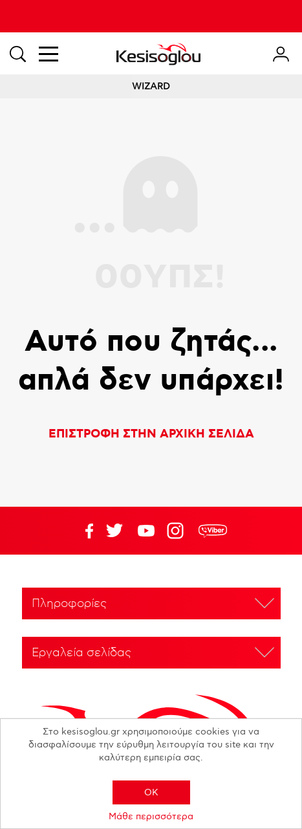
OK (151, 792)
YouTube (114, 531)
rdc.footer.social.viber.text (213, 531)
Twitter (146, 531)
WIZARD (151, 86)
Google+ (178, 531)
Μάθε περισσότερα (151, 816)
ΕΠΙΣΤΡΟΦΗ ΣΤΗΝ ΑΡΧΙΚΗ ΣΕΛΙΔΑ (151, 434)
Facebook (83, 531)
